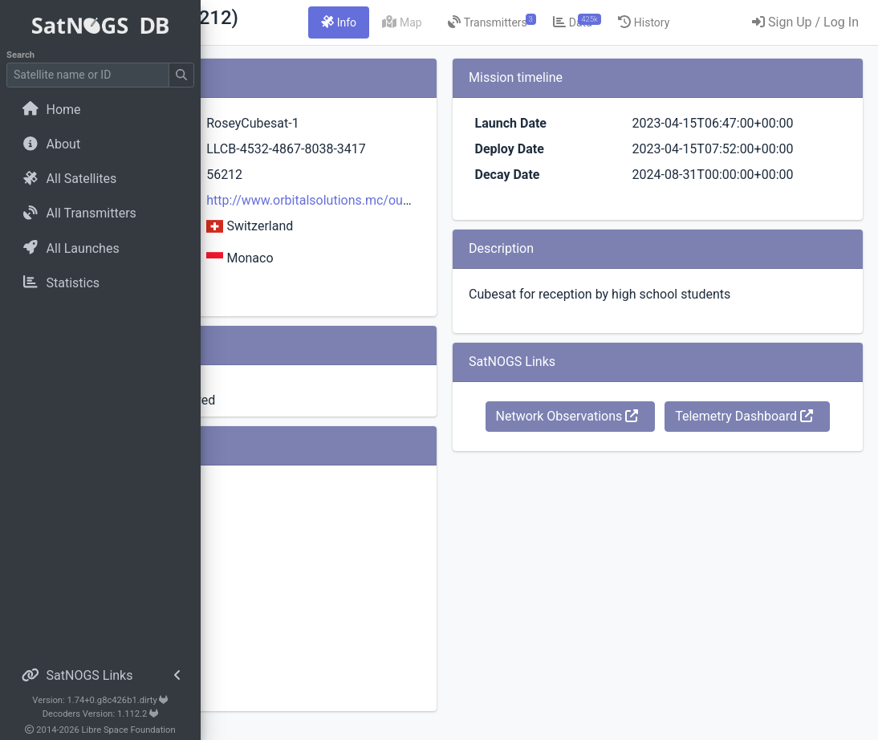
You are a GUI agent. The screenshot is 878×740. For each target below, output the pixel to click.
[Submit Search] (181, 75)
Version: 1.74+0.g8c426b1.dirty (100, 700)
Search (20, 55)
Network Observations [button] (703, 474)
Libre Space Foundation (129, 730)
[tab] (477, 22)
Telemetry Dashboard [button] (703, 510)
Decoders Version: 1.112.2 (101, 714)
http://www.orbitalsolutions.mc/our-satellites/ (492, 219)
